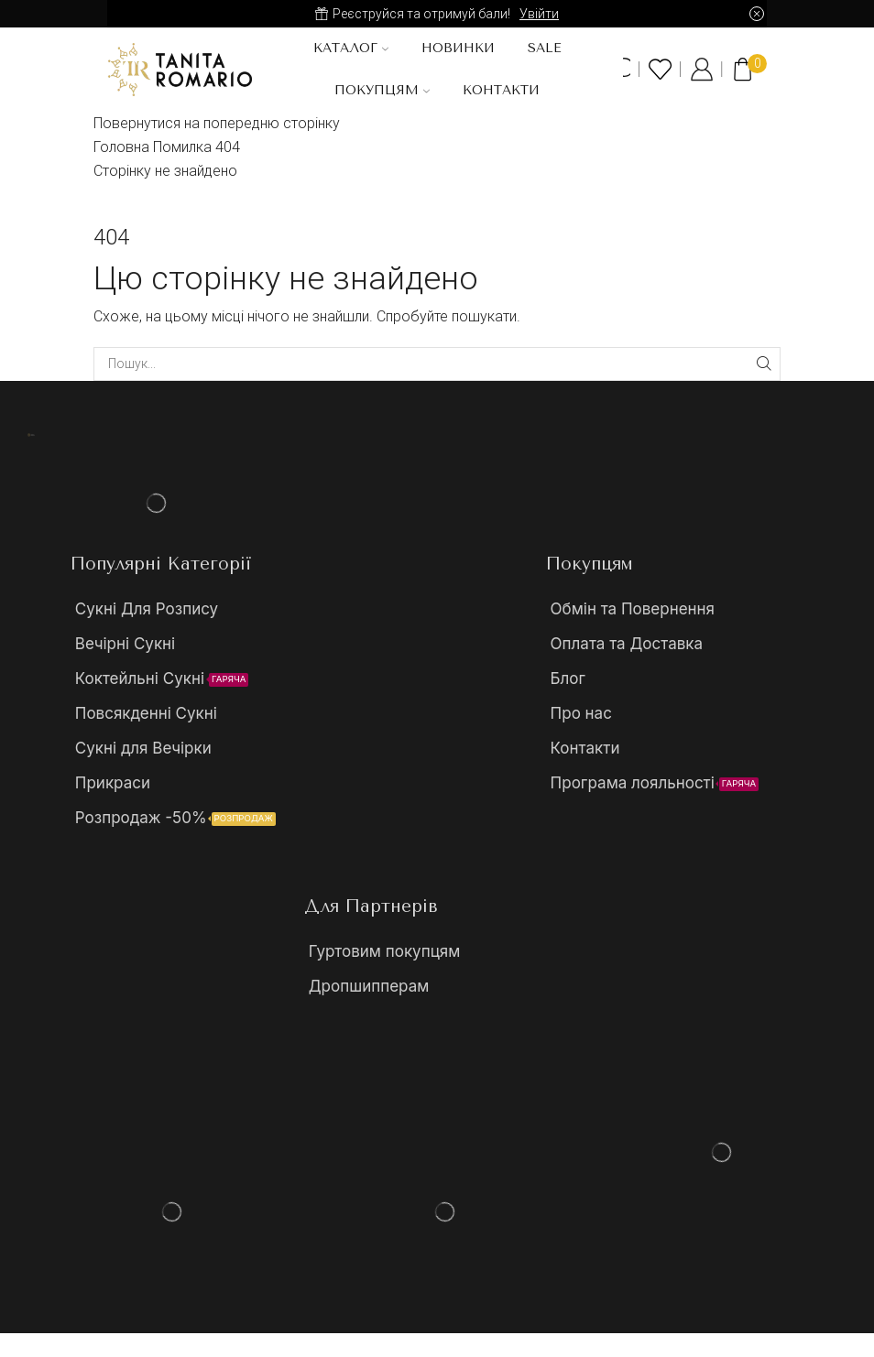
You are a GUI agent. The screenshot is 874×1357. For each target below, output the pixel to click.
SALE (545, 48)
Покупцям (382, 90)
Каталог (350, 48)
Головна (121, 147)
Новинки (458, 48)
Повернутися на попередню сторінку (216, 123)
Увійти (539, 13)
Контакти (501, 90)
